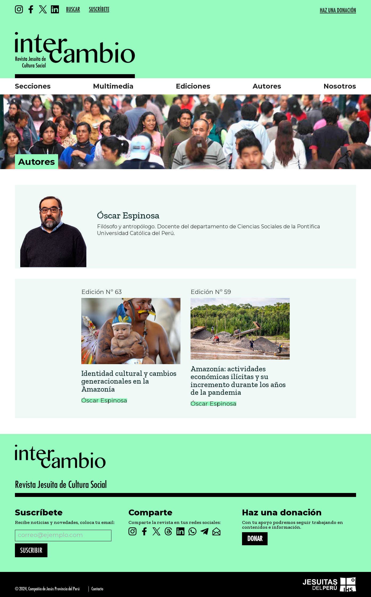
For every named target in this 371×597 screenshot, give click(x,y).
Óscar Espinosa (128, 215)
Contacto (97, 589)
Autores (267, 86)
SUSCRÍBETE (99, 9)
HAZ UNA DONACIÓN (338, 10)
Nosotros (340, 86)
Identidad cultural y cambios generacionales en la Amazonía (128, 381)
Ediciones (193, 86)
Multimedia (113, 86)
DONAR (254, 538)
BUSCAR (73, 9)
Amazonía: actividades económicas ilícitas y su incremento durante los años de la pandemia (238, 380)
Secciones (33, 86)
